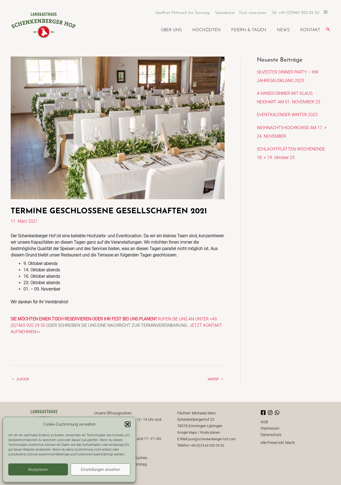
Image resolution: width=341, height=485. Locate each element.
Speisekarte (226, 13)
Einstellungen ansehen (100, 469)
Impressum (270, 428)
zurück (20, 378)
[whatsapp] (326, 12)
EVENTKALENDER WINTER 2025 (287, 114)
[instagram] (270, 412)
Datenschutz (271, 434)
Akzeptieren (38, 469)
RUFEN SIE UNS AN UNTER (110, 318)
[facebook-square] (264, 412)
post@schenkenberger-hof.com (214, 438)
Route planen (213, 432)
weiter (216, 378)
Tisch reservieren (253, 13)
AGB (264, 421)
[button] (127, 424)
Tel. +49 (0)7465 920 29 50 (295, 13)
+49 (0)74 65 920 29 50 (209, 445)
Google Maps (188, 432)
